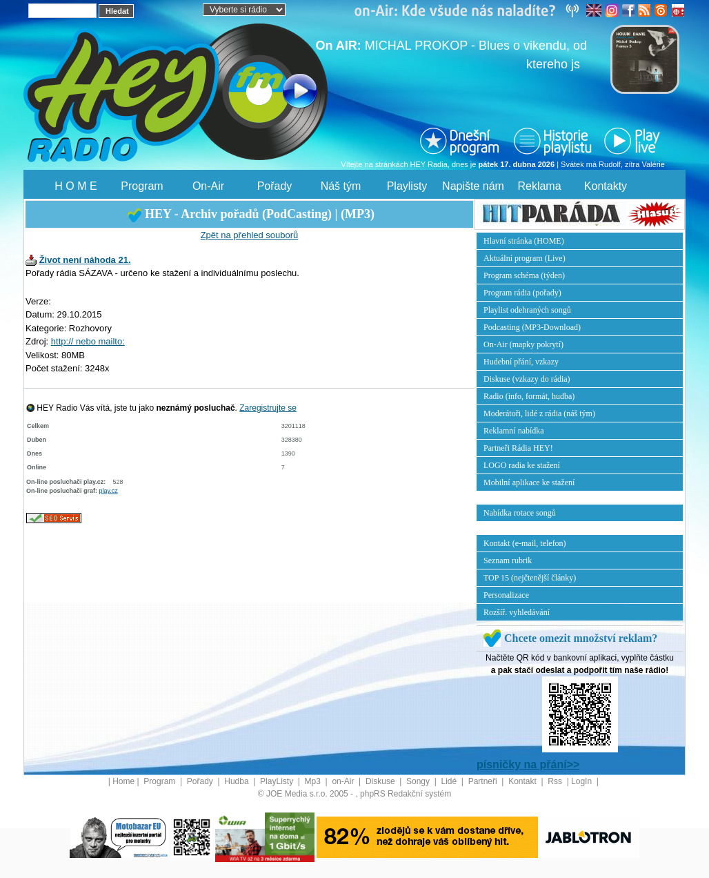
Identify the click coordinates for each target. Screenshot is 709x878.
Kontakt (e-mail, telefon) (524, 543)
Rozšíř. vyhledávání (516, 612)
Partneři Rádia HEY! (518, 448)
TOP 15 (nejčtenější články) (529, 578)
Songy (419, 781)
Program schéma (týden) (524, 275)
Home (123, 781)
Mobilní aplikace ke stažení (529, 482)
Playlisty (407, 186)
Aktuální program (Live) (524, 258)
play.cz (108, 490)
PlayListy (277, 781)
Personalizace (506, 595)
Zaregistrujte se (268, 408)
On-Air (208, 186)
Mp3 (314, 781)
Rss (556, 781)
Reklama (539, 186)
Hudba (237, 781)
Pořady (274, 186)
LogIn (582, 781)
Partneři (483, 781)
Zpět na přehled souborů (250, 235)
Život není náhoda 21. (85, 260)
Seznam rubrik (507, 560)
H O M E (75, 186)
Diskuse (381, 781)
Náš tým (341, 186)
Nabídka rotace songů (519, 513)
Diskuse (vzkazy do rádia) (526, 379)
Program (142, 186)
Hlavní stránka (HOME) (523, 241)
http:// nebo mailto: (88, 341)
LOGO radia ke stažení (521, 465)
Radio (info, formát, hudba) (529, 396)
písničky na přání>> (528, 764)
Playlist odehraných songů (527, 310)
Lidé (450, 781)
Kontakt (523, 781)
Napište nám (473, 186)
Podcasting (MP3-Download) (532, 327)
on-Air (344, 781)
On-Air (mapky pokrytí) (523, 344)
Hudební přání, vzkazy (521, 362)
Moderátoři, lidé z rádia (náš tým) (539, 413)
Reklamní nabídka (513, 431)
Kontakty (605, 186)
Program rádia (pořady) (522, 292)
